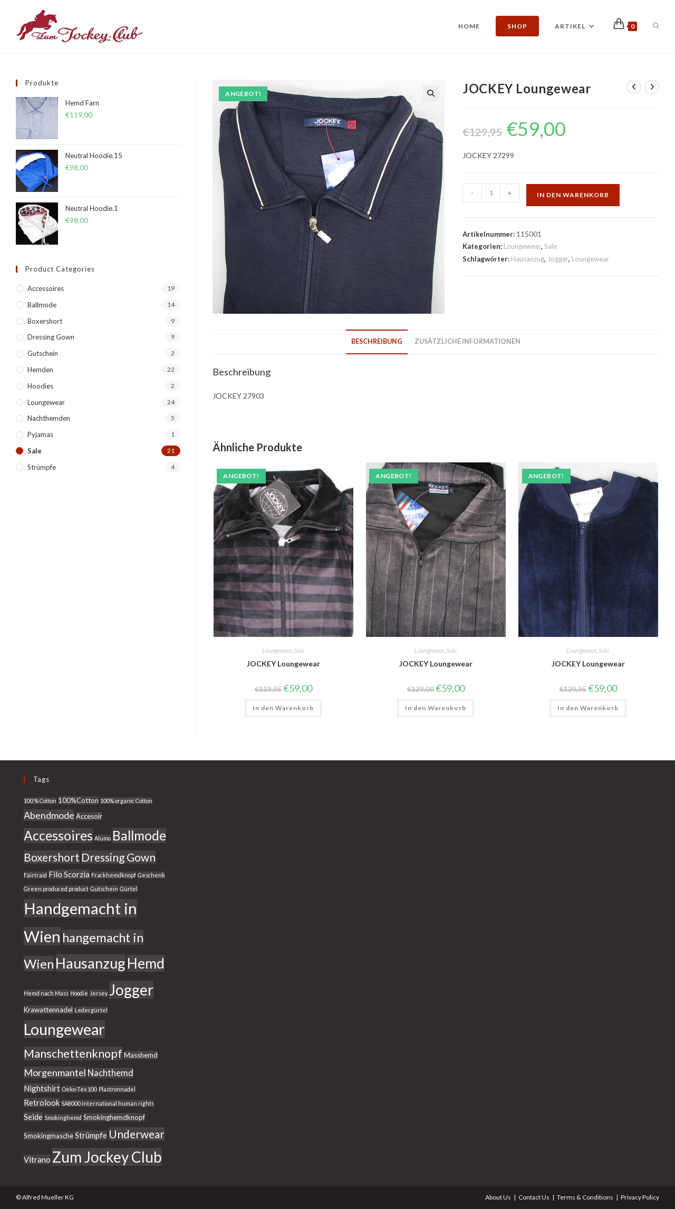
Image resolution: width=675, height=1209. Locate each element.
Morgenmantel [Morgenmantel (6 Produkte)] (55, 1072)
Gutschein (42, 353)
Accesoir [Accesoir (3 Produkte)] (89, 816)
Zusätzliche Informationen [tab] (467, 341)
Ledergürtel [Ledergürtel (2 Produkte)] (91, 1010)
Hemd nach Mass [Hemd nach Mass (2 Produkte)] (46, 993)
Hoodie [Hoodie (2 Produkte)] (79, 993)
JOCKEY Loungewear (283, 663)
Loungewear (522, 246)
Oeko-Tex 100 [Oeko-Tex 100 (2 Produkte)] (79, 1089)
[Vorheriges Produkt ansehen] (633, 87)
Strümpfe (41, 467)
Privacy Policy (640, 1197)
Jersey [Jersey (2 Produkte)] (99, 993)
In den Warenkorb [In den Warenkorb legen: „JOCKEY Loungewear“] (283, 708)
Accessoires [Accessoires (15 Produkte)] (58, 835)
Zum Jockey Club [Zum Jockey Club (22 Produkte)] (107, 1157)
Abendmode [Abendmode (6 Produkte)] (49, 815)
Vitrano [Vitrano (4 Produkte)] (37, 1159)
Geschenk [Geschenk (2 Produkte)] (151, 875)
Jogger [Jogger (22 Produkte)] (131, 990)
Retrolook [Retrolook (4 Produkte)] (42, 1102)
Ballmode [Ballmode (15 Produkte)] (139, 835)
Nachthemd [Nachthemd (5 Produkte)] (110, 1073)
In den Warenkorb (573, 195)
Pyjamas (40, 434)
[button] (430, 93)
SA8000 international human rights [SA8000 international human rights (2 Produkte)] (107, 1103)
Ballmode (41, 305)
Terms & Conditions (585, 1197)
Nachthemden (48, 418)
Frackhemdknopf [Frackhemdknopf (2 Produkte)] (113, 875)
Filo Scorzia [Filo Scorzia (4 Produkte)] (69, 874)
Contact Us (533, 1197)
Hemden (40, 369)
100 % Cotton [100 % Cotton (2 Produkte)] (40, 800)
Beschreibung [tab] (376, 341)
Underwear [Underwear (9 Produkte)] (137, 1133)
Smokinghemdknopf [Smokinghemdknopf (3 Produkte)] (114, 1117)
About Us (498, 1197)
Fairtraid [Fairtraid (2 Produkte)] (35, 875)
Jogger (557, 259)
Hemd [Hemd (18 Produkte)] (146, 963)
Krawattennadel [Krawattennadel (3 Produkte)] (48, 1009)
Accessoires (45, 288)
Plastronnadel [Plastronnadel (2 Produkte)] (117, 1089)
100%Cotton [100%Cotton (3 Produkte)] (78, 800)
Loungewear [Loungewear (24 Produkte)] (64, 1029)
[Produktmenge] (490, 192)
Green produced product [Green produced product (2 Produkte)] (56, 888)
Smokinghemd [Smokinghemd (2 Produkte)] (63, 1117)
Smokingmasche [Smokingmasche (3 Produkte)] (48, 1135)
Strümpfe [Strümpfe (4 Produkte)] (91, 1135)
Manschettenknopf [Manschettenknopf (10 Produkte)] (73, 1053)
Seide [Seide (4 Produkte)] (33, 1116)
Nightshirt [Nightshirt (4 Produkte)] (42, 1088)
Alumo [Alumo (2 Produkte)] (102, 838)
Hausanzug (527, 259)
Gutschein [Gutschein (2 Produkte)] (104, 888)
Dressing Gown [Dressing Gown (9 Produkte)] (118, 857)
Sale (550, 246)
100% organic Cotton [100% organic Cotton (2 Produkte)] (126, 800)
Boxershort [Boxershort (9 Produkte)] (52, 857)
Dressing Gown (50, 337)
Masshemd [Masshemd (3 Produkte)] (141, 1055)
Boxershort (44, 321)
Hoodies (40, 386)
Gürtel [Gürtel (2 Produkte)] (129, 888)
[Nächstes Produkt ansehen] (651, 87)
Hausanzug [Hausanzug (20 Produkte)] (90, 963)
